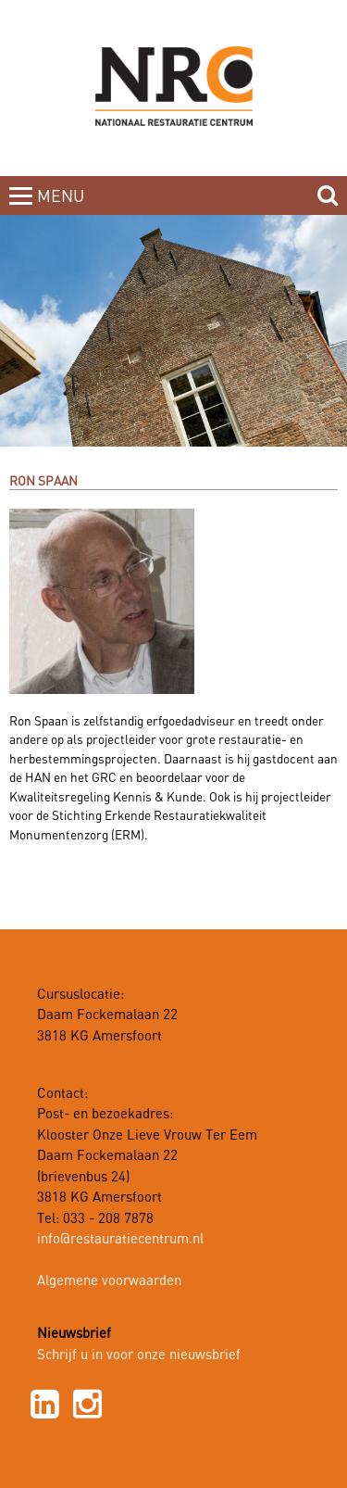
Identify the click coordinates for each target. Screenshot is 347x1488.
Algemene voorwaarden (109, 1281)
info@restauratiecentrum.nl (120, 1239)
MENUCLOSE (62, 207)
